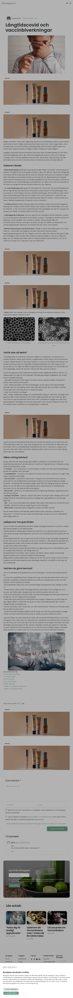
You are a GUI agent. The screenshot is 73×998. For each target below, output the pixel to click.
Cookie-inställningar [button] (11, 989)
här (37, 983)
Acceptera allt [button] (11, 993)
